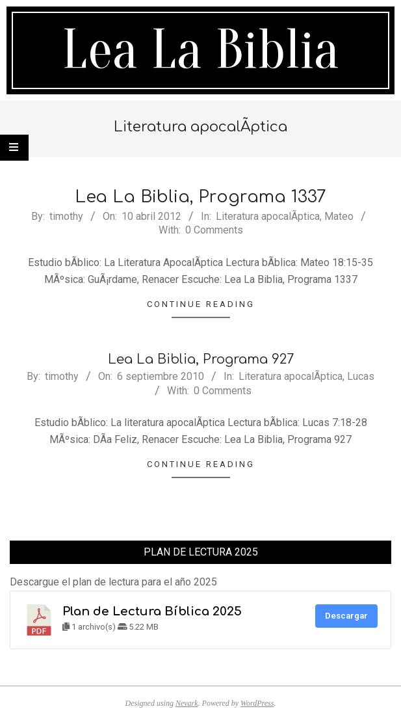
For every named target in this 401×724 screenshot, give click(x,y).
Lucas (360, 376)
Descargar (346, 616)
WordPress (257, 703)
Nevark (186, 703)
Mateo (339, 216)
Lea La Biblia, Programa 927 (201, 359)
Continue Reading (201, 304)
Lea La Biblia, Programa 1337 (200, 196)
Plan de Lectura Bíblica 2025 (152, 611)
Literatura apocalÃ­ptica (268, 216)
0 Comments (214, 230)
